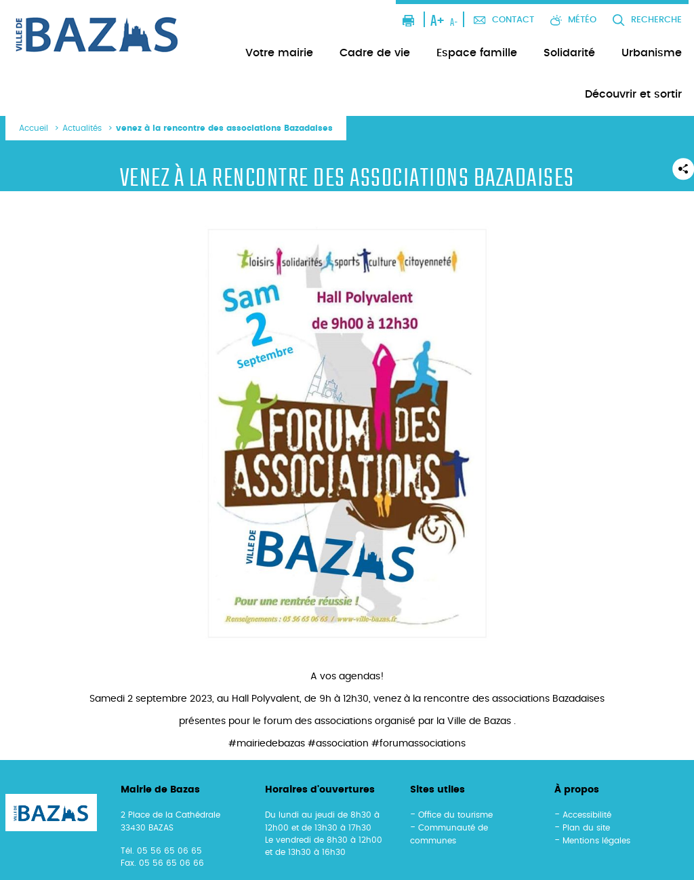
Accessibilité (587, 815)
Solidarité (569, 52)
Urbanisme (651, 52)
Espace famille (476, 52)
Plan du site (586, 828)
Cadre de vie (375, 52)
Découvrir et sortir (633, 94)
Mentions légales (596, 841)
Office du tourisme (455, 815)
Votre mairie (279, 52)
